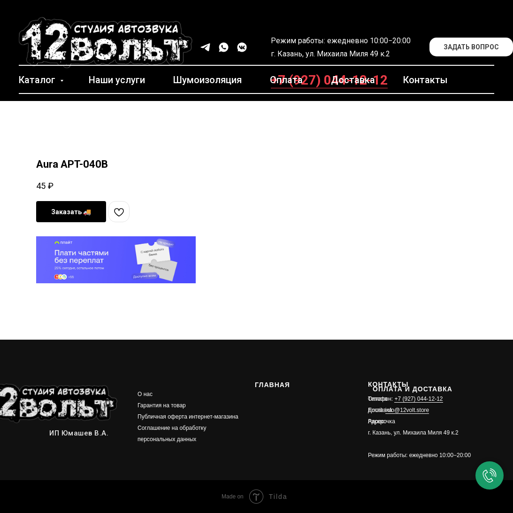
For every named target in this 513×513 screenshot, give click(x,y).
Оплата (286, 80)
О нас (145, 394)
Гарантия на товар (162, 405)
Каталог (38, 80)
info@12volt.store (407, 410)
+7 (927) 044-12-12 (418, 399)
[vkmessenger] (242, 47)
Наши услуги (117, 80)
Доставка (353, 80)
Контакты (425, 80)
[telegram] (205, 47)
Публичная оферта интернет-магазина (188, 416)
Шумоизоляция (207, 80)
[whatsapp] (224, 47)
